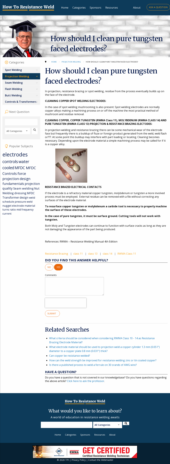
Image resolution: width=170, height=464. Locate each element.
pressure (20, 201)
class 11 (78, 253)
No (49, 267)
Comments (74, 284)
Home (64, 7)
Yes (58, 267)
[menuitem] (21, 70)
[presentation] (65, 303)
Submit (52, 313)
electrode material (23, 205)
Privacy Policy (78, 459)
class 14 (108, 253)
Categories (79, 7)
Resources (111, 7)
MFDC (20, 167)
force (21, 173)
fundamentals (13, 183)
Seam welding (23, 188)
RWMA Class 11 (126, 253)
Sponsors (95, 7)
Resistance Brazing (57, 253)
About (136, 7)
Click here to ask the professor (85, 381)
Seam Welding (14, 82)
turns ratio (9, 209)
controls (10, 161)
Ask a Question (158, 7)
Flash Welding (13, 89)
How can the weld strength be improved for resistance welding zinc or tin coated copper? (102, 360)
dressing (20, 193)
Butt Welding (13, 95)
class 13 (93, 253)
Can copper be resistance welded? (69, 355)
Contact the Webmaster (100, 459)
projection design (16, 178)
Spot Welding (13, 70)
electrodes (15, 154)
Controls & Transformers (20, 101)
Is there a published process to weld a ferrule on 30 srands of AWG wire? (93, 365)
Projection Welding (17, 76)
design (24, 197)
